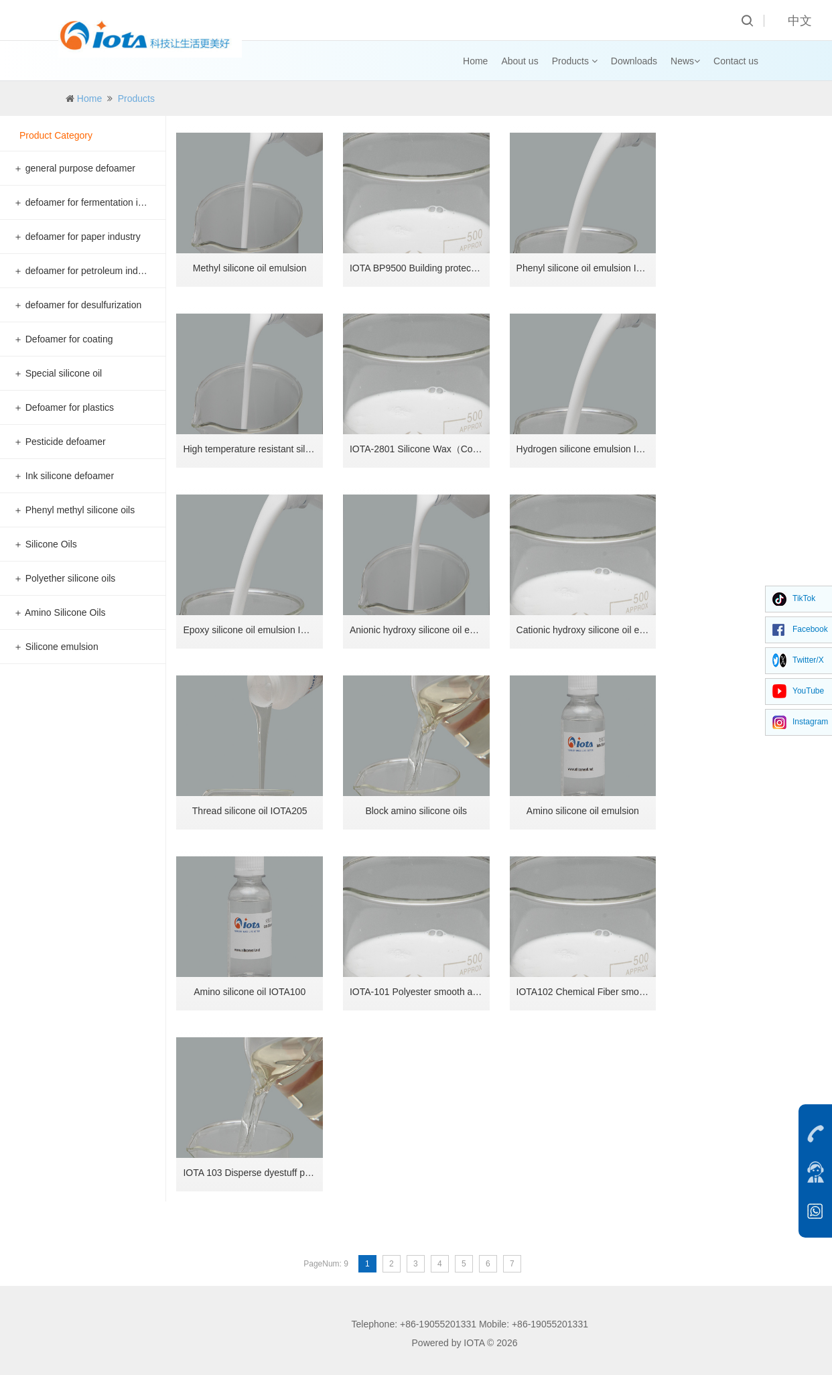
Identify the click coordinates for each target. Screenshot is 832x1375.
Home (475, 61)
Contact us (735, 61)
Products (575, 61)
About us (519, 61)
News (685, 61)
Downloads (634, 61)
